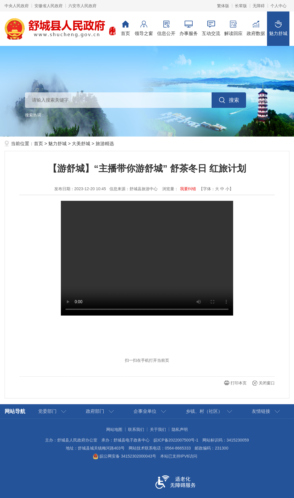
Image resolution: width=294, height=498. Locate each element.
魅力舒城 (278, 28)
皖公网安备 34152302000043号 (124, 456)
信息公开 (166, 28)
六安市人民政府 (82, 5)
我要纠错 (188, 188)
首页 (125, 28)
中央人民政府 (17, 5)
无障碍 (259, 5)
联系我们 (136, 429)
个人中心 (278, 5)
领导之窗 (144, 28)
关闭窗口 (267, 383)
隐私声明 (180, 429)
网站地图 (114, 429)
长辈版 (241, 5)
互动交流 (211, 28)
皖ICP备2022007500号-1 (176, 440)
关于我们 (158, 429)
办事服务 (188, 28)
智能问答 (260, 100)
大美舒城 (81, 143)
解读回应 (233, 28)
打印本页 (239, 383)
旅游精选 (105, 143)
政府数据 (256, 28)
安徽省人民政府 (48, 5)
